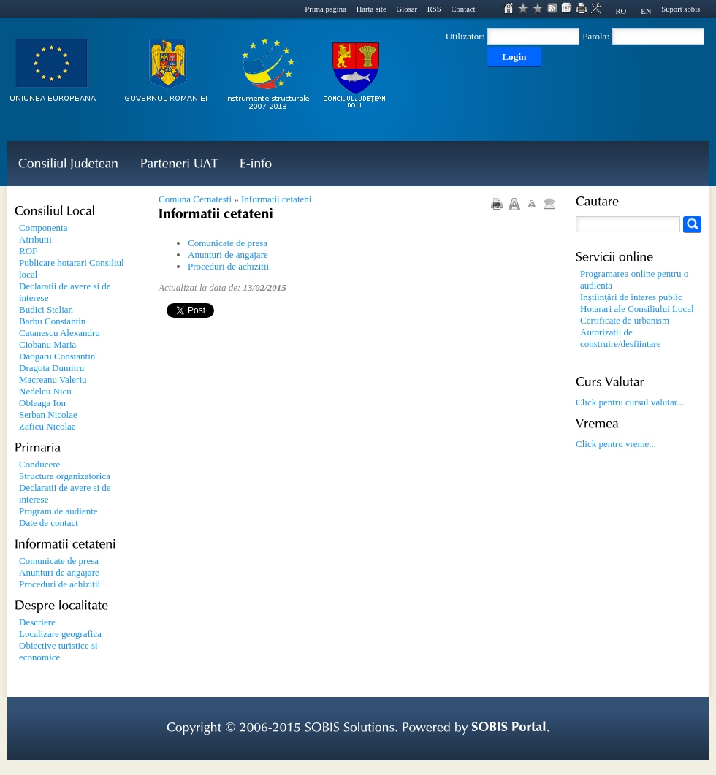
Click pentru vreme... (616, 443)
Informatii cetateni (276, 199)
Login (514, 56)
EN (646, 11)
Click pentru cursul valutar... (630, 402)
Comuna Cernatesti (195, 199)
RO (620, 11)
